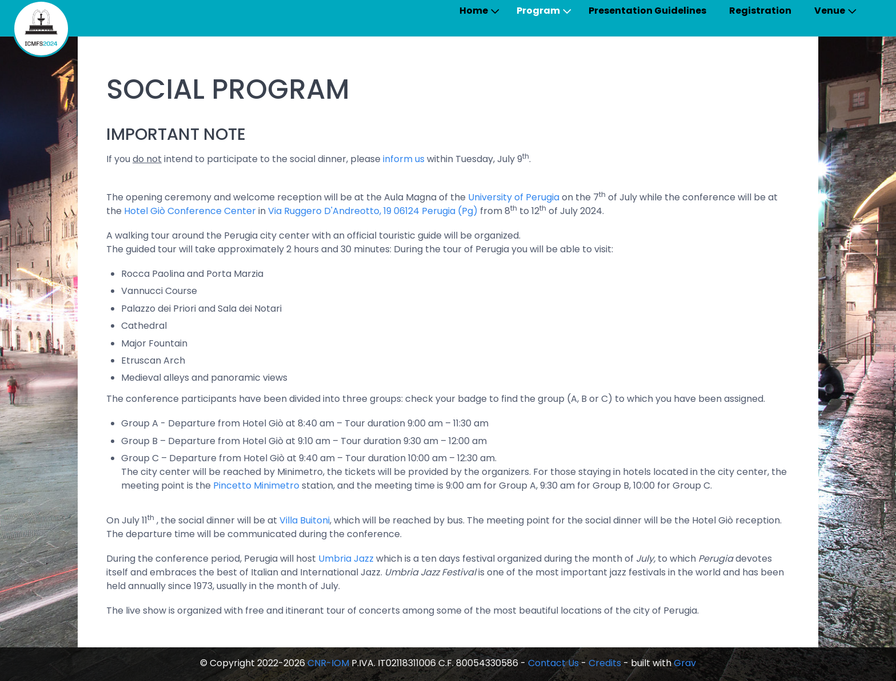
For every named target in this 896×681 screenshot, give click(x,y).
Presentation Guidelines (647, 10)
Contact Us (553, 663)
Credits (605, 663)
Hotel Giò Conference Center (190, 210)
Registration (760, 10)
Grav (685, 663)
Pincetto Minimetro (256, 485)
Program (538, 10)
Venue (829, 10)
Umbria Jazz (346, 558)
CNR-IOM (328, 663)
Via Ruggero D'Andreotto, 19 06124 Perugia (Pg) (373, 210)
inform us (404, 159)
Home (473, 10)
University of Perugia (513, 197)
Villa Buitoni (304, 520)
